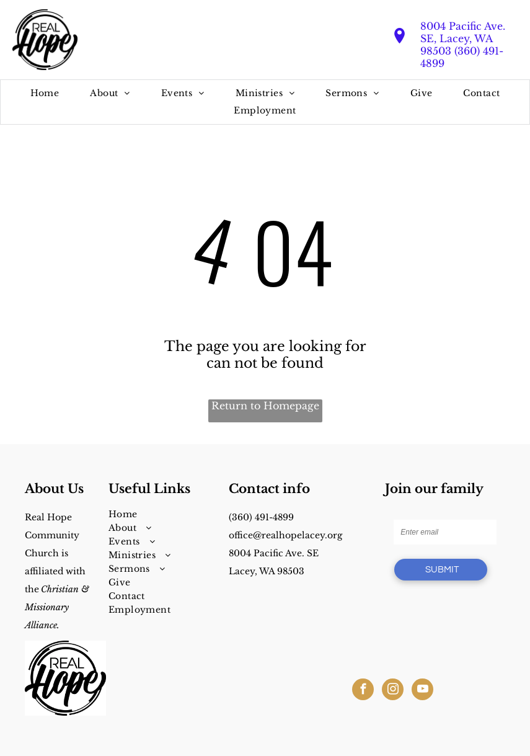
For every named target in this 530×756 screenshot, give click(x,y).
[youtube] (422, 690)
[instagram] (393, 690)
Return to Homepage (265, 405)
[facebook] (363, 690)
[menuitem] (45, 93)
